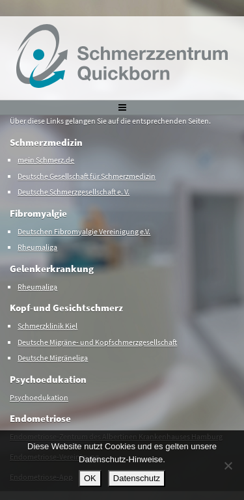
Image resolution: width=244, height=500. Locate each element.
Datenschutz (136, 478)
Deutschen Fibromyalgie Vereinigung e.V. (84, 231)
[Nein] (227, 465)
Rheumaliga (37, 247)
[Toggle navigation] (122, 107)
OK (90, 478)
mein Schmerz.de (46, 160)
